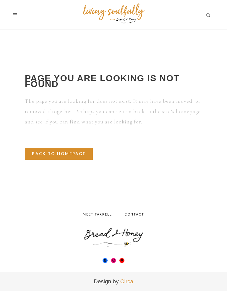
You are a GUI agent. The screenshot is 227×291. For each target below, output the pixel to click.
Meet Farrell (97, 214)
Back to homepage (59, 153)
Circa (126, 281)
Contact (134, 214)
